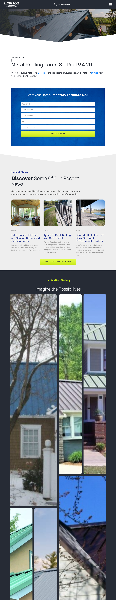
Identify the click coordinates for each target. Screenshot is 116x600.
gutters (94, 73)
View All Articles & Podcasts (58, 262)
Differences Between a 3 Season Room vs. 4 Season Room (25, 238)
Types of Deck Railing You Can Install (57, 236)
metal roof (42, 73)
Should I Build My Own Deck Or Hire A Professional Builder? (90, 238)
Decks (13, 230)
